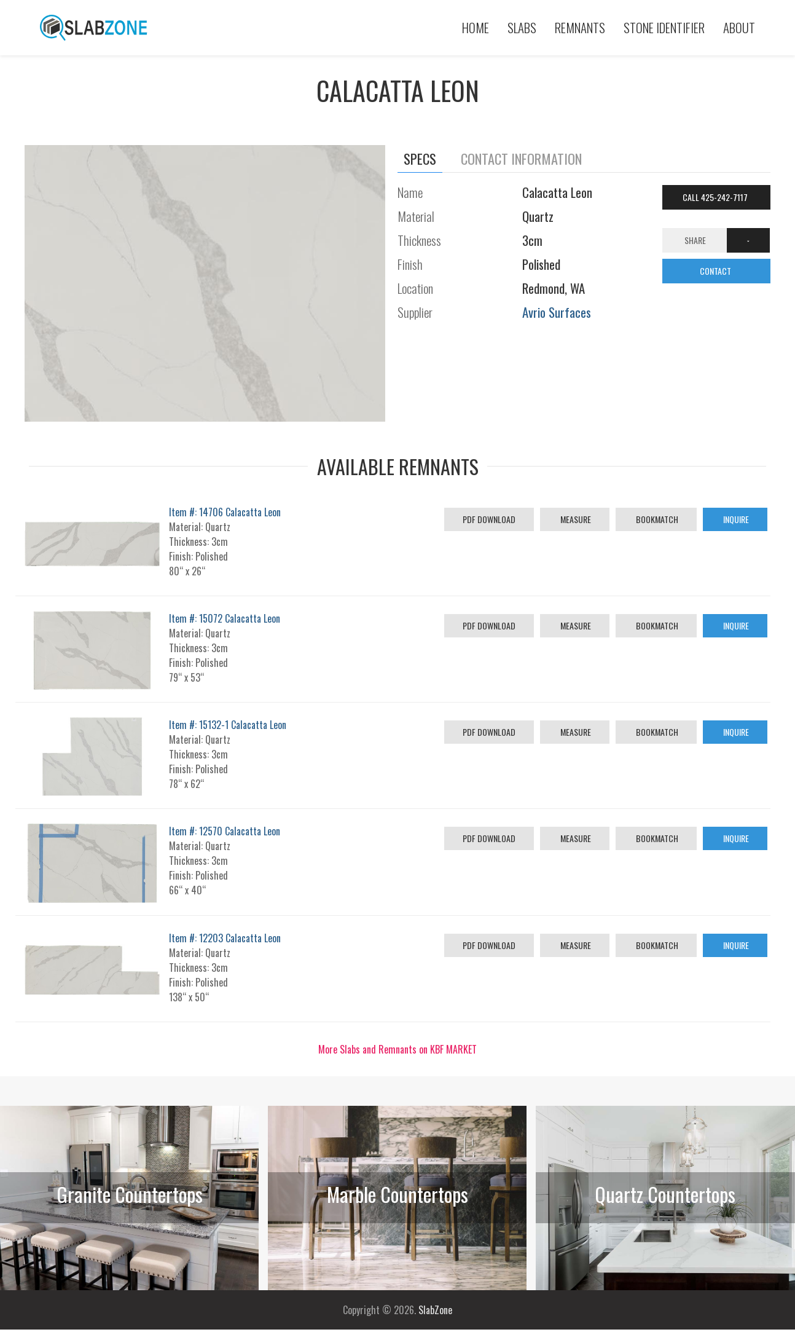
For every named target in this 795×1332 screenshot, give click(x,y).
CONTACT (716, 270)
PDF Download (489, 519)
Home (475, 27)
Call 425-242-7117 (716, 197)
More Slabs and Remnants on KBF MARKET (397, 1049)
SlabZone (435, 1309)
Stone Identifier (664, 27)
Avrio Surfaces (556, 311)
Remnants (580, 27)
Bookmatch (656, 519)
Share (695, 240)
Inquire (735, 519)
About (739, 27)
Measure (574, 519)
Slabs (521, 27)
